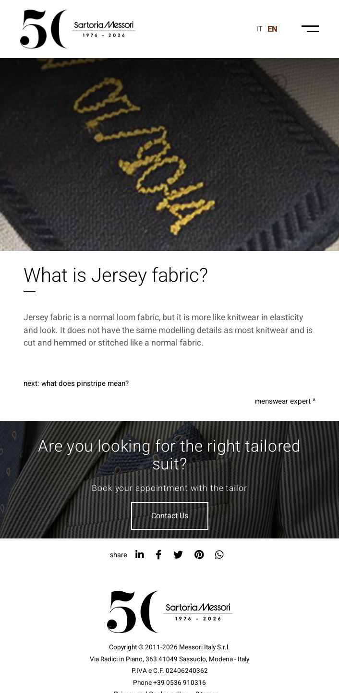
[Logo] (77, 29)
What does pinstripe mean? (85, 383)
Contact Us (169, 516)
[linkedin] (139, 555)
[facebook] (159, 555)
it (259, 29)
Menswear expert (283, 401)
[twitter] (178, 555)
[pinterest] (199, 555)
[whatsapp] (219, 555)
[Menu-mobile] (310, 28)
